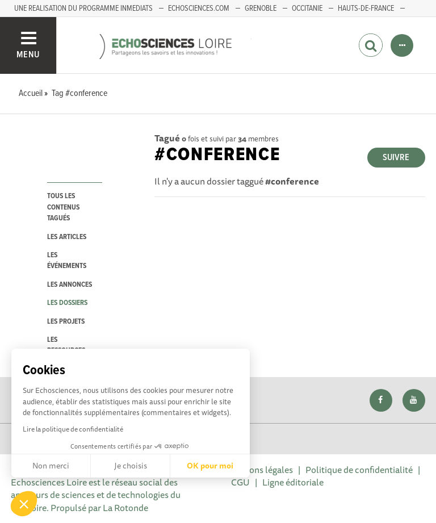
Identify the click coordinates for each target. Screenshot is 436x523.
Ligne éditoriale (293, 482)
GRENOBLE (260, 8)
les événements (66, 260)
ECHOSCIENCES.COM (198, 8)
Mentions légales (259, 469)
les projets (66, 322)
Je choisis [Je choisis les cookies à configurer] (130, 465)
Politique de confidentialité (359, 469)
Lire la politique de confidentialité (73, 429)
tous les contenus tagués (63, 207)
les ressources (66, 345)
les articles (66, 237)
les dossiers (67, 303)
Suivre (396, 158)
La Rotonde (125, 507)
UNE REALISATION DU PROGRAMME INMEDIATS (83, 8)
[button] (23, 503)
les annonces (69, 285)
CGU (240, 482)
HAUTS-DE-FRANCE (366, 8)
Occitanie (307, 8)
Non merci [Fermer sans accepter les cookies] (50, 465)
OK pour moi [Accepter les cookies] (210, 465)
